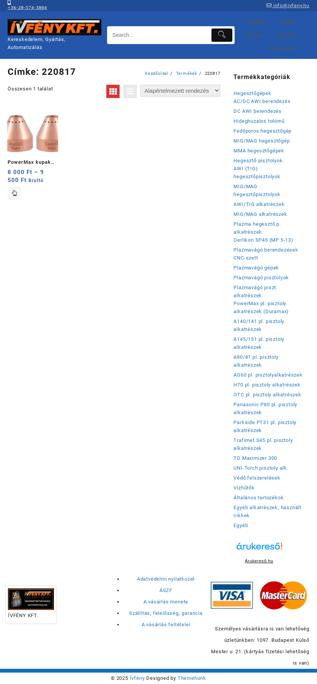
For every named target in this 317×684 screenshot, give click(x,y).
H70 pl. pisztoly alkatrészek (266, 385)
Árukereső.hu (259, 561)
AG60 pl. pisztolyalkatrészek (267, 375)
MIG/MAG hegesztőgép (261, 141)
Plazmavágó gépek (256, 268)
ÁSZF (165, 590)
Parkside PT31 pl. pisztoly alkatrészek (264, 426)
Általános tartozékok (258, 497)
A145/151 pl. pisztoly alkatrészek (258, 343)
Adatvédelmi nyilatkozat (166, 579)
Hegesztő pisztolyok (257, 160)
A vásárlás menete (166, 602)
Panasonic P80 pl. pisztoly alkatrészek (265, 408)
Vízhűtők (243, 488)
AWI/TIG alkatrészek (258, 204)
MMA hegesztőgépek (258, 151)
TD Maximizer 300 (255, 458)
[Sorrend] (180, 91)
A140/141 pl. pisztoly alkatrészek (258, 325)
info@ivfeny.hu (288, 5)
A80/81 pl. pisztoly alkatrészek (255, 361)
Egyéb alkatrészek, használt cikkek (267, 511)
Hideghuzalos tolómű (258, 121)
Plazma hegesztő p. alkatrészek (257, 228)
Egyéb (240, 525)
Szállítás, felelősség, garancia (166, 613)
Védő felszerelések (256, 478)
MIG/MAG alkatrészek (260, 214)
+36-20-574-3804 (27, 7)
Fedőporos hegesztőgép (262, 131)
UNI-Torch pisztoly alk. (260, 468)
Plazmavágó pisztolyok (261, 277)
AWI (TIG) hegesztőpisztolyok (256, 172)
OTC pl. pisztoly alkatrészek (267, 394)
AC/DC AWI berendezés (261, 101)
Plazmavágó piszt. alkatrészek (255, 291)
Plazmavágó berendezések (265, 250)
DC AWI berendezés (257, 111)
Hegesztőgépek (252, 93)
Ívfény (137, 678)
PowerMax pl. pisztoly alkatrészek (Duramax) (261, 307)
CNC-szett (245, 258)
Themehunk (192, 678)
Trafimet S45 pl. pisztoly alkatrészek (263, 444)
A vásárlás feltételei (166, 624)
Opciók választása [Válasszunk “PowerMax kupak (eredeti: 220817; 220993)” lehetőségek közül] (14, 193)
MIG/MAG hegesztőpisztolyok (256, 190)
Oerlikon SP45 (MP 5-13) (263, 240)
